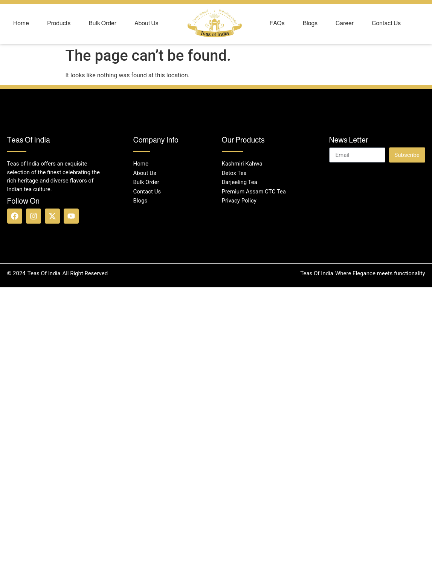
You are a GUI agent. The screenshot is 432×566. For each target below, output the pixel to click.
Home (21, 23)
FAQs (277, 23)
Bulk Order (102, 23)
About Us (146, 23)
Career (345, 23)
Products (58, 23)
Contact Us (386, 23)
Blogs (310, 23)
